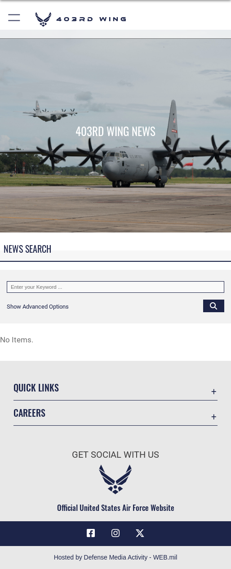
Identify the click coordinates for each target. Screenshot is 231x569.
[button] (14, 19)
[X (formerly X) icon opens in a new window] (140, 533)
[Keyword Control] (115, 287)
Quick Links (36, 387)
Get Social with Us (115, 455)
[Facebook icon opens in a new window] (91, 533)
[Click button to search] (213, 306)
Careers (29, 412)
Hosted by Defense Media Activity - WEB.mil (116, 557)
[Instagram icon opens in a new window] (115, 533)
